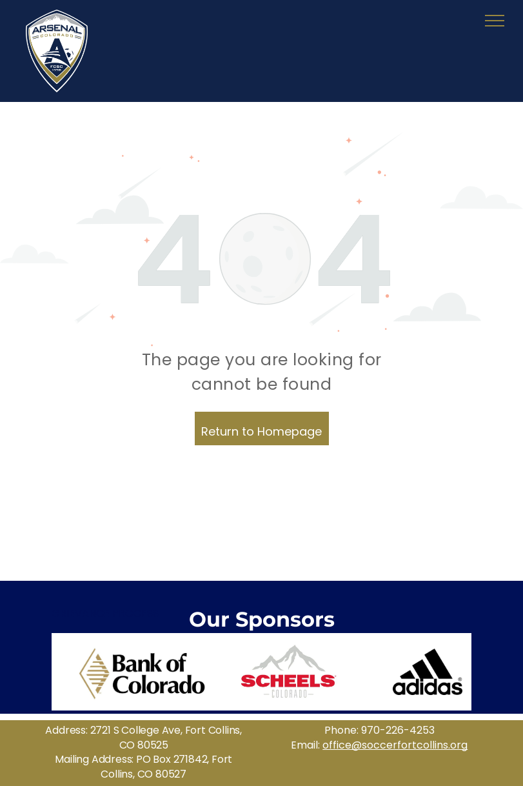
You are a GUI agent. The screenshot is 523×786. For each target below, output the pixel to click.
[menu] (494, 20)
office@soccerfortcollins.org (395, 745)
